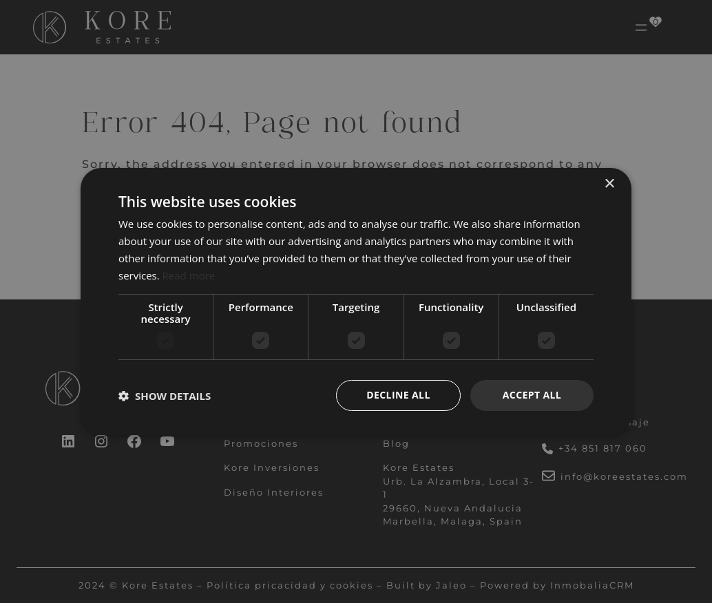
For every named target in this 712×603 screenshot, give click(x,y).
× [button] (609, 184)
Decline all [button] (398, 394)
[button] (164, 396)
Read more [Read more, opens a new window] (189, 275)
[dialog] (356, 301)
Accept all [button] (532, 394)
